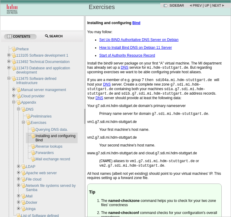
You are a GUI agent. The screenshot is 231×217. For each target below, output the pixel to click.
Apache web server (41, 173)
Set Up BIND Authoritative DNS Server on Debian (138, 40)
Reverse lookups (48, 146)
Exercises (38, 123)
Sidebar (177, 5)
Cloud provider (33, 96)
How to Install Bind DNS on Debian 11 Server (135, 48)
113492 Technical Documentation (42, 62)
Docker (31, 202)
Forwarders (44, 153)
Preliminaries (41, 116)
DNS (29, 109)
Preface (22, 49)
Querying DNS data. (51, 129)
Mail (29, 196)
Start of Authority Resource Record (127, 55)
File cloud (33, 179)
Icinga (30, 209)
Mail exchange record (52, 159)
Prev (197, 5)
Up (207, 5)
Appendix (28, 102)
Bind (136, 23)
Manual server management (43, 90)
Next (216, 5)
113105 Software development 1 (42, 55)
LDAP (30, 167)
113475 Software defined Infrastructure (36, 81)
